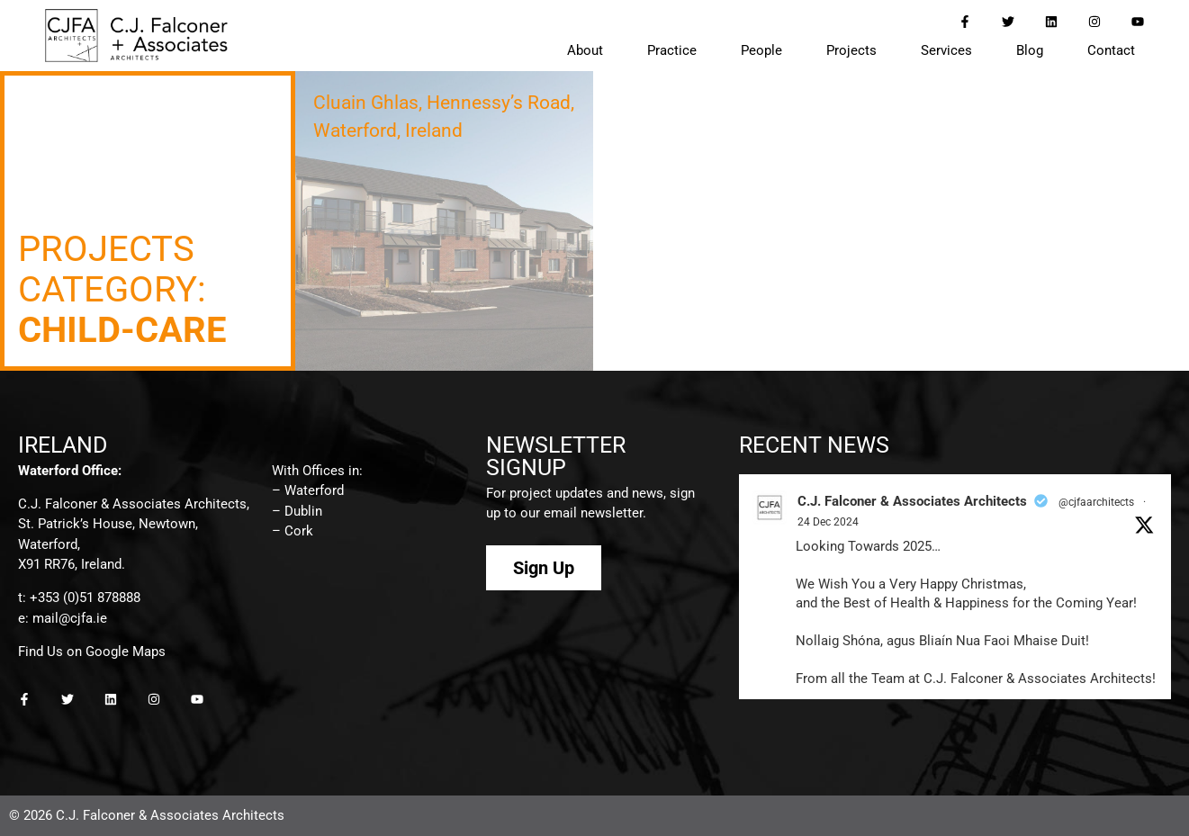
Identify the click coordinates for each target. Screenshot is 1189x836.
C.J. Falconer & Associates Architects (912, 501)
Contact (1111, 50)
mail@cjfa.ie (69, 618)
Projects (851, 50)
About (585, 50)
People (761, 50)
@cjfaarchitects (1096, 502)
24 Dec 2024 (828, 522)
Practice (672, 50)
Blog (1029, 50)
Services (946, 50)
